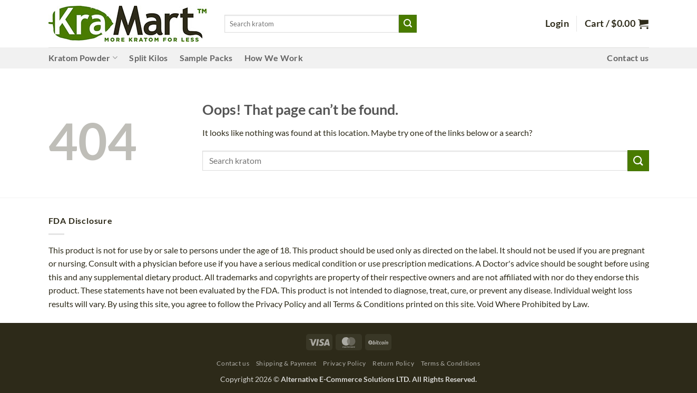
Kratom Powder (83, 58)
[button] (557, 23)
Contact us (628, 58)
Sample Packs (206, 58)
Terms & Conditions (450, 363)
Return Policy (393, 363)
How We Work (273, 58)
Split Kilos (148, 58)
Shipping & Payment (286, 363)
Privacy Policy (344, 363)
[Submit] (408, 24)
